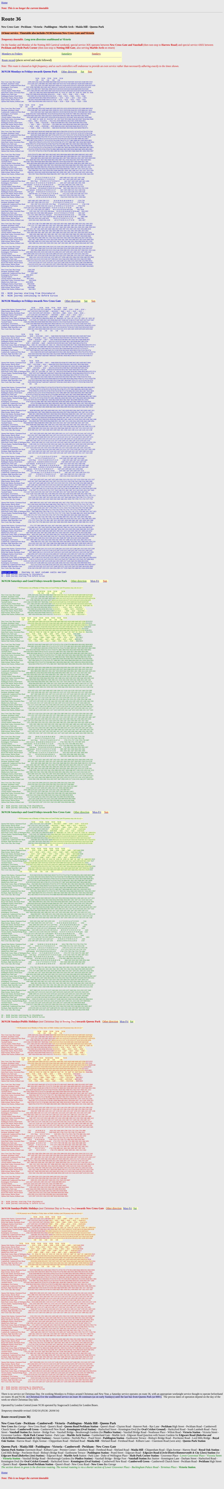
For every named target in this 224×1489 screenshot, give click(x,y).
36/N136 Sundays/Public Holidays (20, 1214)
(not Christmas (46, 1026)
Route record (8, 60)
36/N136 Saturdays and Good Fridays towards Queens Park (34, 583)
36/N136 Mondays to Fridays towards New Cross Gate (31, 302)
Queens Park (92, 1026)
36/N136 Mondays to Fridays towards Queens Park (29, 71)
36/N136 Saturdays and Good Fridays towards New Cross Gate (35, 815)
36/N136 (6, 1026)
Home (4, 2)
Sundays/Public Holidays (25, 1026)
